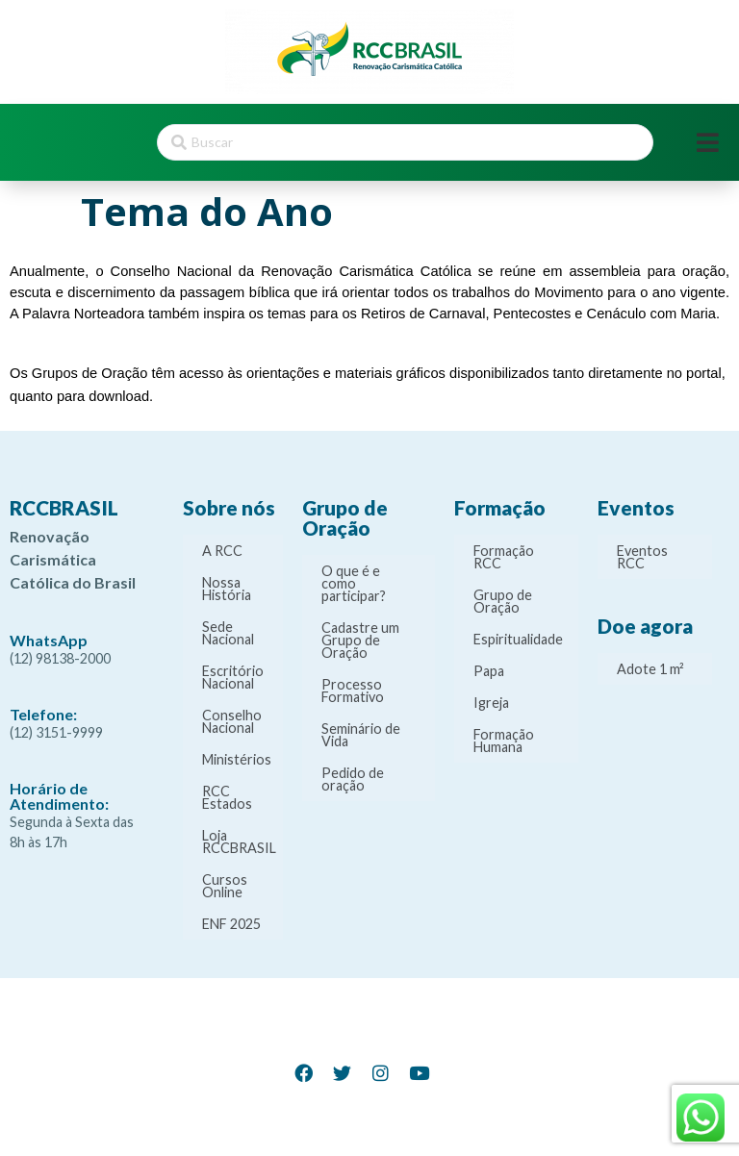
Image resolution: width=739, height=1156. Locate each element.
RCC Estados (227, 797)
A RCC (222, 550)
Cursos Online (224, 885)
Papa (488, 671)
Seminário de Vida (360, 734)
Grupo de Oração (502, 601)
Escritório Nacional (233, 677)
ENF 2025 (231, 924)
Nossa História (226, 588)
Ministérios (236, 759)
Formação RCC (503, 556)
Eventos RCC (642, 556)
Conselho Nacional (232, 721)
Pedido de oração (352, 779)
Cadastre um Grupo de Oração (360, 640)
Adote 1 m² (650, 669)
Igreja (491, 702)
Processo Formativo (352, 690)
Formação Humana (503, 740)
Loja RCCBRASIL (239, 841)
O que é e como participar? (353, 583)
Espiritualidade (518, 639)
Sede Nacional (228, 632)
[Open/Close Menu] (708, 143)
